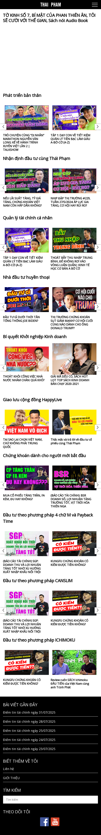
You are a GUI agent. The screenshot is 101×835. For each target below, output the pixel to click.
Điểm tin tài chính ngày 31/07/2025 (29, 712)
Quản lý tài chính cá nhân (27, 218)
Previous (3, 127)
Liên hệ (8, 769)
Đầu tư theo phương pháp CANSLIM (37, 580)
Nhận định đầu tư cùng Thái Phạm (36, 158)
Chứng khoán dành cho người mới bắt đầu (44, 455)
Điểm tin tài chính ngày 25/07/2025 (29, 730)
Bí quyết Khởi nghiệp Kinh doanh (35, 336)
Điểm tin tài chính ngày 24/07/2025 (29, 740)
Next (98, 127)
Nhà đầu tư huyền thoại (26, 277)
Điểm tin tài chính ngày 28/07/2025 (29, 721)
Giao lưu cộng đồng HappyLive (32, 399)
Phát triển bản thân (22, 95)
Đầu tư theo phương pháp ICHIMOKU (39, 640)
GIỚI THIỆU (11, 778)
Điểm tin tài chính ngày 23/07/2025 (29, 749)
